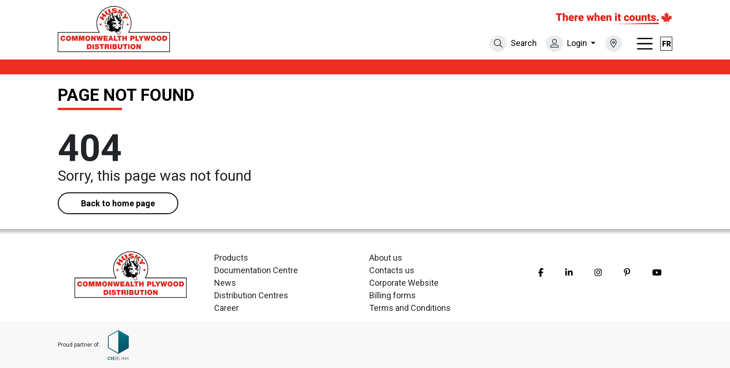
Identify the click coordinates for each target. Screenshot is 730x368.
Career (226, 308)
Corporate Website (404, 283)
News (225, 283)
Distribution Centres (251, 295)
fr (666, 43)
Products (231, 258)
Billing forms (392, 295)
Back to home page (118, 203)
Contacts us (391, 270)
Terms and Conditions (410, 308)
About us (385, 258)
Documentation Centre (256, 270)
